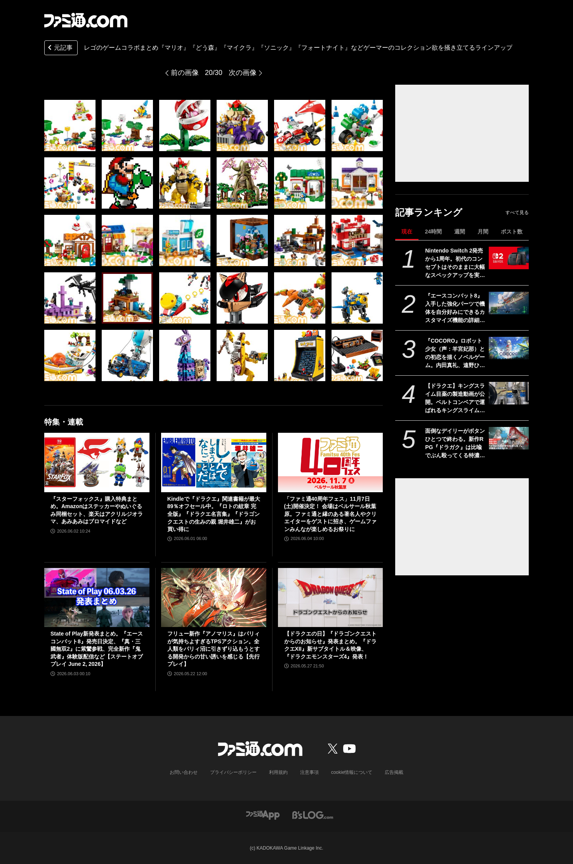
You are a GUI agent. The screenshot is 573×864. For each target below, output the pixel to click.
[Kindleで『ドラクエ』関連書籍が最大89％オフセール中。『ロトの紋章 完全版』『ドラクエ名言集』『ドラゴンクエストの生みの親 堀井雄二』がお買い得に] (213, 462)
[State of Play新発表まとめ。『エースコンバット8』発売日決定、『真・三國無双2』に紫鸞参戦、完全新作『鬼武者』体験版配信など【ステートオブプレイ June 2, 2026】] (96, 597)
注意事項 (309, 772)
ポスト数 (512, 231)
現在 (406, 231)
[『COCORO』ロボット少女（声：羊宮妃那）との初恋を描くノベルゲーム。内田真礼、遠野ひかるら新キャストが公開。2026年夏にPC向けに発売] (509, 348)
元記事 (59, 48)
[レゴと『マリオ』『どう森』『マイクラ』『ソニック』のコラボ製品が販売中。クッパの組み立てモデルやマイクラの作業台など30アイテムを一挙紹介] (70, 125)
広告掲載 (394, 772)
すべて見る (517, 212)
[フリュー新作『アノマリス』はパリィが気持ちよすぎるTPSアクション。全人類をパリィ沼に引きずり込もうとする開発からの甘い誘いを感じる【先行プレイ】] (213, 597)
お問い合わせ (184, 772)
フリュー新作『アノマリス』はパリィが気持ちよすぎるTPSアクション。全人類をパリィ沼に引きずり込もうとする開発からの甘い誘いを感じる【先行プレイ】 (213, 649)
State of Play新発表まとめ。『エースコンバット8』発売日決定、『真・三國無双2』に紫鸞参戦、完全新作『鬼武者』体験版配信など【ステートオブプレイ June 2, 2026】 (96, 649)
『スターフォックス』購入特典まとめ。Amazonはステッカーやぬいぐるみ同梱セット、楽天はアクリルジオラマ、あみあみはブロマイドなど (96, 510)
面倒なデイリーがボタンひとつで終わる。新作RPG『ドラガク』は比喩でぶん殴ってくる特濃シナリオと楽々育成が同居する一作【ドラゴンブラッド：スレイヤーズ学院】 (455, 444)
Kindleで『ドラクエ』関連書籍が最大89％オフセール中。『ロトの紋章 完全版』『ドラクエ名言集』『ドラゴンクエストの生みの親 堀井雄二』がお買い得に (213, 514)
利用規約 (278, 772)
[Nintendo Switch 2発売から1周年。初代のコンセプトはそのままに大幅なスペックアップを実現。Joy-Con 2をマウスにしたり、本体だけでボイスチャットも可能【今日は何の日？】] (509, 258)
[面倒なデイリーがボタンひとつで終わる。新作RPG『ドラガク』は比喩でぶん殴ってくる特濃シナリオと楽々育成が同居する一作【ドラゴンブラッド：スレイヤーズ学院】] (509, 438)
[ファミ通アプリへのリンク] (263, 814)
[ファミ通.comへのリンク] (85, 20)
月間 (482, 231)
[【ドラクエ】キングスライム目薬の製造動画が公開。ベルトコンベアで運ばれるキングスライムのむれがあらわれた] (509, 393)
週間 (459, 231)
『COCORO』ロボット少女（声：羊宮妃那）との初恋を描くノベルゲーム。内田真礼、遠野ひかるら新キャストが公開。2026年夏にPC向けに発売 (455, 353)
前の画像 (185, 73)
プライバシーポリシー (233, 772)
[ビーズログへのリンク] (312, 814)
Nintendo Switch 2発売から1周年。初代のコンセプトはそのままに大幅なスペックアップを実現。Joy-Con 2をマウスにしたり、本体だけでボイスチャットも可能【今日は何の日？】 (455, 263)
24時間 (433, 231)
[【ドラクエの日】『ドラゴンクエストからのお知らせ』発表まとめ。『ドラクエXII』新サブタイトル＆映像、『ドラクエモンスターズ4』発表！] (330, 597)
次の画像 (243, 73)
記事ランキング (428, 212)
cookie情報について (352, 772)
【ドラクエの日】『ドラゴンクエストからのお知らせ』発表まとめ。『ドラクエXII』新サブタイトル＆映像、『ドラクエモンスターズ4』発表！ (330, 645)
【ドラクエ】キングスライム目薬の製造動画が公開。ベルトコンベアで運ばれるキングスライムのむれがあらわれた (455, 399)
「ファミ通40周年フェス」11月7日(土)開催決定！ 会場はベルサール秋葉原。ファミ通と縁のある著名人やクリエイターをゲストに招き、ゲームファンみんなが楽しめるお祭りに (330, 514)
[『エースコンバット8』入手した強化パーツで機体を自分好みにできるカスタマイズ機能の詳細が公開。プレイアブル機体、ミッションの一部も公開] (509, 303)
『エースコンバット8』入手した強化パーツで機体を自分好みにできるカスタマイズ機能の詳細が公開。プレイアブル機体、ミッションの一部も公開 (455, 308)
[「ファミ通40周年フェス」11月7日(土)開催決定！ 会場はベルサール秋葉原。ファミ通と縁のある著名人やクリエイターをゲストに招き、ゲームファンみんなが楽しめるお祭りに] (330, 462)
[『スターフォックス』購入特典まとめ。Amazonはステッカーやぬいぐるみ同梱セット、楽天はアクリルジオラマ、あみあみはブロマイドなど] (96, 462)
